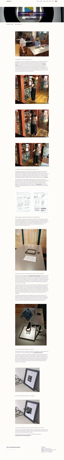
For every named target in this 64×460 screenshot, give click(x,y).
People (41, 1)
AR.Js (46, 177)
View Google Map (49, 451)
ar (21, 24)
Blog (47, 1)
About (38, 1)
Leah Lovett (28, 18)
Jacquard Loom (39, 184)
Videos (50, 1)
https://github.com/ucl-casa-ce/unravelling (23, 435)
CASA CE (8, 1)
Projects (44, 1)
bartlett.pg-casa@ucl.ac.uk (47, 448)
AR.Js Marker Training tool (38, 352)
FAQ (52, 1)
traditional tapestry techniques (34, 275)
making (12, 24)
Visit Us (45, 451)
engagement (19, 24)
